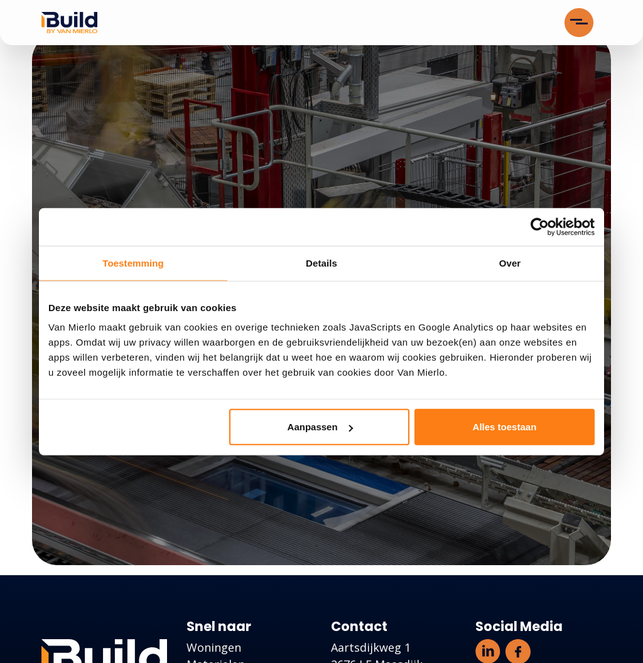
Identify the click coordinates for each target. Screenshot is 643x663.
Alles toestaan (505, 427)
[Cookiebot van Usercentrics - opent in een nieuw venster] (540, 226)
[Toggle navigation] (579, 22)
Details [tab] (321, 262)
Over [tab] (510, 262)
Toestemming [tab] (133, 262)
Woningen (213, 647)
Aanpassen (320, 427)
